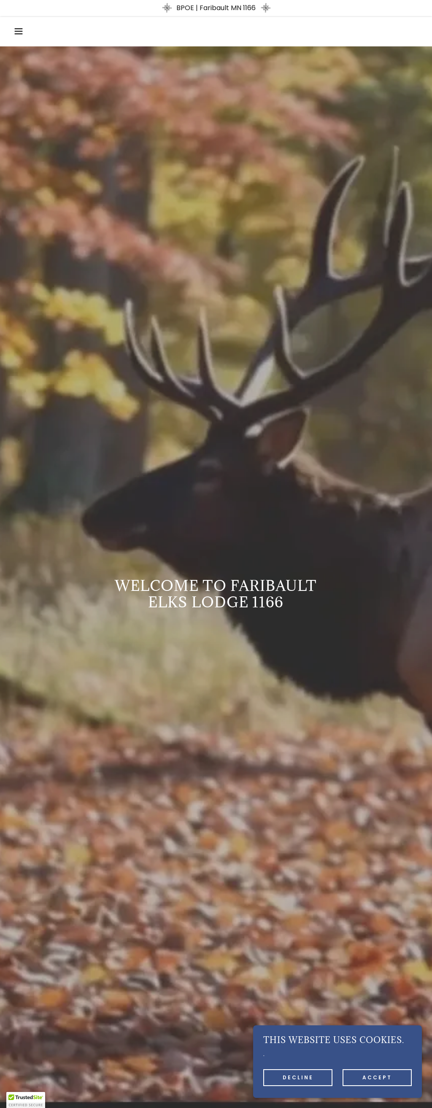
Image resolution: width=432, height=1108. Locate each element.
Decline (298, 1077)
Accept (377, 1077)
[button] (21, 31)
